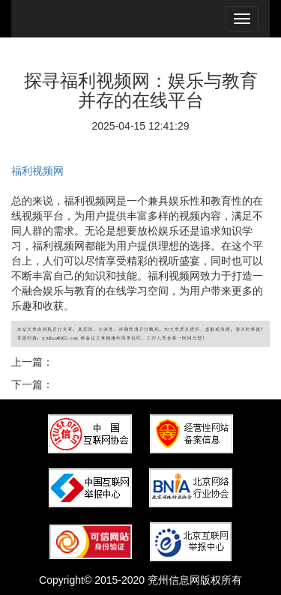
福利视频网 (37, 171)
